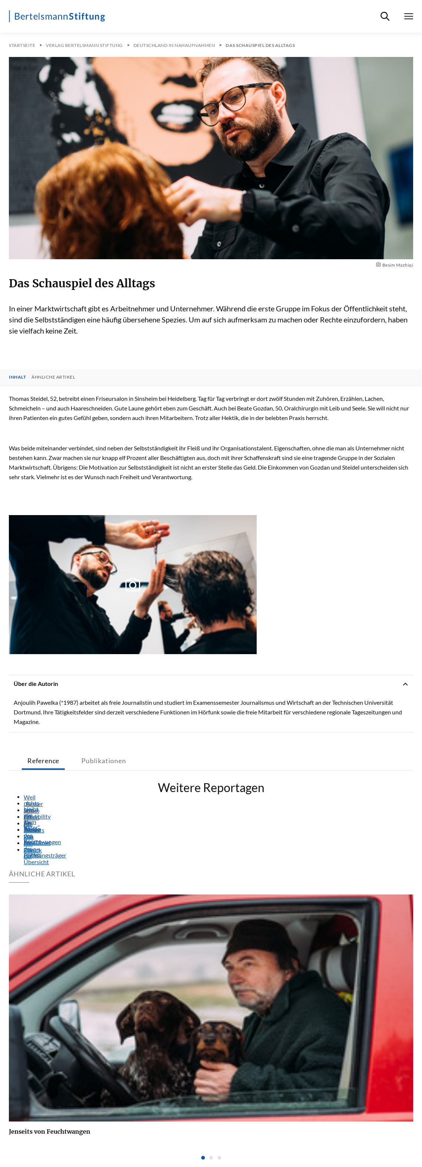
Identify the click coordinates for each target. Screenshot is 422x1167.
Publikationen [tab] (103, 761)
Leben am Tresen (27, 817)
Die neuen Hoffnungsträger (27, 843)
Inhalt (17, 377)
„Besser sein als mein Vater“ (27, 804)
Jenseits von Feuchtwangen (27, 830)
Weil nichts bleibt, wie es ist (27, 797)
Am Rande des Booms (27, 823)
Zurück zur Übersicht (27, 850)
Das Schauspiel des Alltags (27, 837)
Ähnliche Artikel (53, 377)
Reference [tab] (43, 761)
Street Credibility (27, 810)
